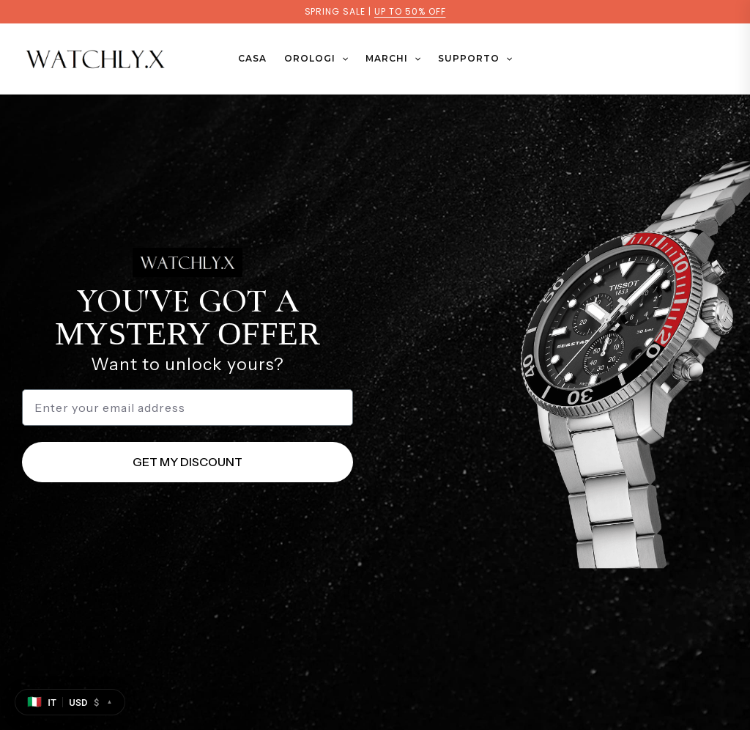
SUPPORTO (475, 58)
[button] (341, 58)
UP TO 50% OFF (409, 11)
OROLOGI (316, 58)
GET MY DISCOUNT (187, 461)
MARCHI (392, 58)
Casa (252, 58)
